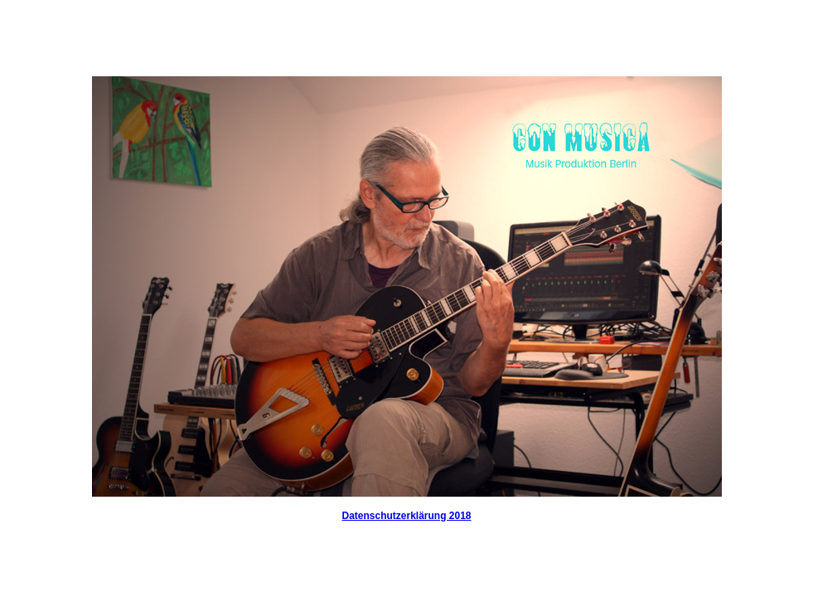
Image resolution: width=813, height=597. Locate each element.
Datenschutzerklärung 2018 (406, 516)
